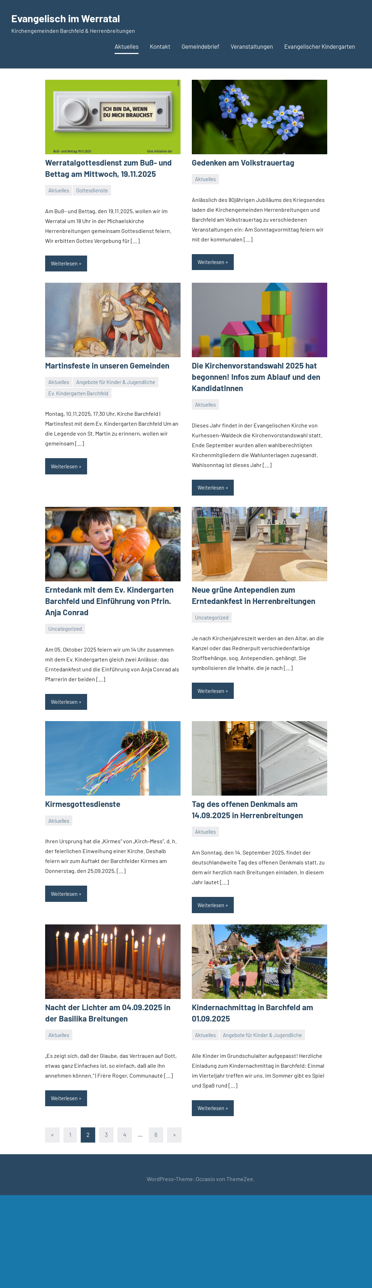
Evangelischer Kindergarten (319, 46)
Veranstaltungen (252, 46)
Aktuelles (127, 46)
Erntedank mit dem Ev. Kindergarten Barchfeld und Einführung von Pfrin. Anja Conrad (106, 598)
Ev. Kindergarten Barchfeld (78, 392)
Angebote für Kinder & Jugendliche (115, 381)
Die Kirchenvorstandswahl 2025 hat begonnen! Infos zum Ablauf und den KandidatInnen (253, 375)
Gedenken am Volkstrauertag (241, 162)
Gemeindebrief (200, 46)
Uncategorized (65, 626)
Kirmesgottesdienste (81, 801)
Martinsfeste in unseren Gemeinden (105, 364)
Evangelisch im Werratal (71, 17)
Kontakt (160, 46)
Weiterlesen (64, 262)
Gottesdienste (92, 189)
